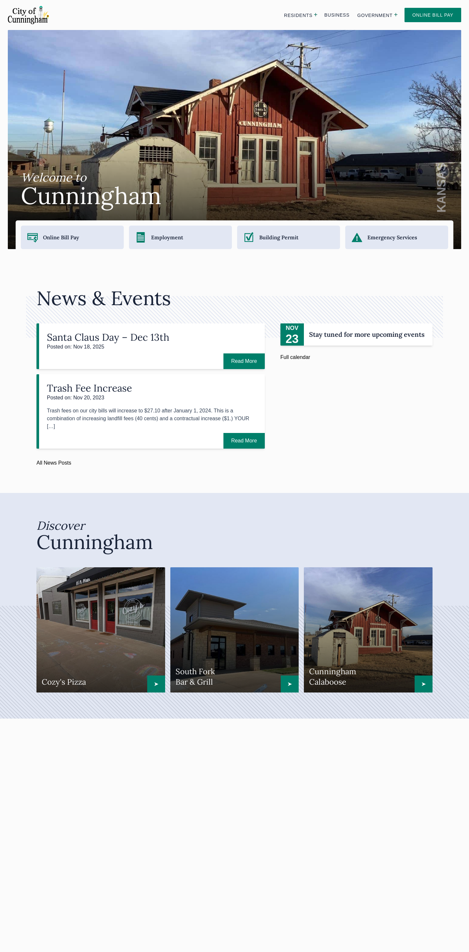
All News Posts (53, 463)
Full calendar (295, 357)
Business (336, 15)
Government (374, 15)
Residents (298, 15)
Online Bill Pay (432, 15)
